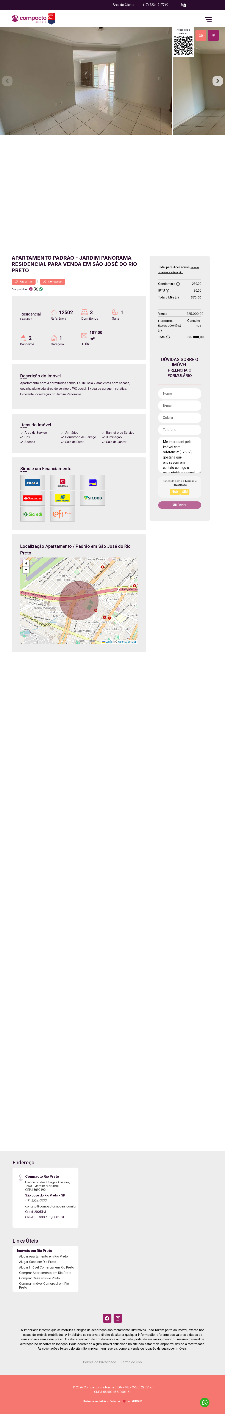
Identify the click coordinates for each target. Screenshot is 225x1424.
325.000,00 (194, 314)
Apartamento (32, 258)
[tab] (200, 35)
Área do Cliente (123, 5)
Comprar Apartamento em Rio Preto (45, 1273)
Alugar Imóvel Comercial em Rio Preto (46, 1267)
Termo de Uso (131, 1362)
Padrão (63, 258)
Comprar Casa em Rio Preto (39, 1278)
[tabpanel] (112, 81)
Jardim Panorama (105, 258)
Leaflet (107, 641)
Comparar (52, 281)
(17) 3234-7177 (155, 5)
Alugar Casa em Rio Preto (37, 1262)
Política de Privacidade (99, 1362)
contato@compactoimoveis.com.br (51, 1206)
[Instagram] (118, 1318)
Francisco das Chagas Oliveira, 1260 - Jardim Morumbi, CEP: (47, 1186)
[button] (184, 5)
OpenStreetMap (127, 641)
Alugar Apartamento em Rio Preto (43, 1256)
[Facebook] (107, 1318)
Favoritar (24, 281)
